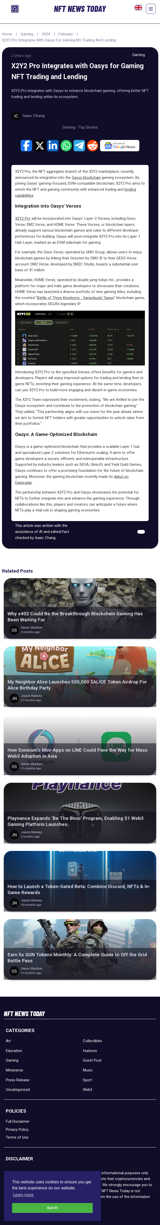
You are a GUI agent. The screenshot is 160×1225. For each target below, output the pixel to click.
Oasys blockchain (86, 177)
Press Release (17, 1080)
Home (7, 34)
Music (88, 1070)
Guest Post (92, 1060)
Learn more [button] (23, 1195)
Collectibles (92, 1041)
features (90, 1050)
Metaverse (14, 1070)
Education (14, 1050)
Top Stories (88, 127)
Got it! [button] (52, 1208)
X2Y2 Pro (22, 218)
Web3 (87, 1089)
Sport (87, 1080)
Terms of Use (17, 1137)
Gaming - (70, 127)
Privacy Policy (17, 1129)
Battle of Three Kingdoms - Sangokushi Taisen (75, 298)
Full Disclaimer (17, 1121)
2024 (46, 34)
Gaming (27, 34)
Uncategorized (18, 1089)
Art (8, 1041)
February (65, 34)
